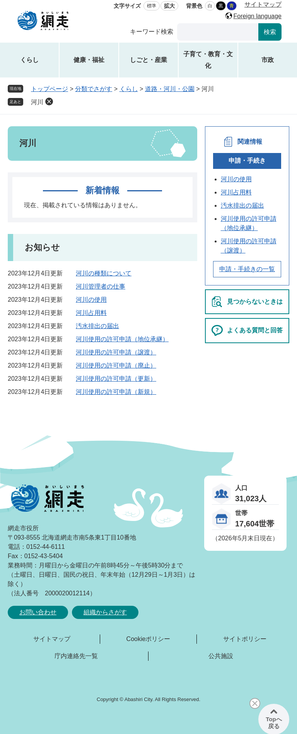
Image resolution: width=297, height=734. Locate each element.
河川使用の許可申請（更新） (116, 378)
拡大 (169, 6)
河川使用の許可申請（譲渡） (116, 352)
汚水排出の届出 (97, 326)
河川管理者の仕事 (100, 286)
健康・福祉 (88, 60)
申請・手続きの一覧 (247, 269)
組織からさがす (105, 612)
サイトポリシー (244, 639)
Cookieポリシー (148, 639)
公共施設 (220, 656)
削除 (49, 101)
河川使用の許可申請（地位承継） (122, 339)
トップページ (49, 89)
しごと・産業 (148, 60)
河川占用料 (91, 312)
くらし (29, 60)
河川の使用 (91, 299)
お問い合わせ (37, 612)
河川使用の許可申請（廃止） (116, 365)
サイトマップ (263, 4)
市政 (267, 60)
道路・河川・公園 (170, 89)
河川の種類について (103, 273)
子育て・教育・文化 (208, 60)
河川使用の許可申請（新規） (116, 391)
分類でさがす (93, 89)
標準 (151, 6)
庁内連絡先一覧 (76, 656)
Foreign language (257, 16)
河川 (37, 102)
